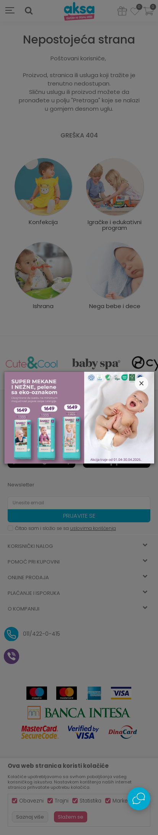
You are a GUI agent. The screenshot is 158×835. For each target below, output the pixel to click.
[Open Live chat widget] (138, 798)
